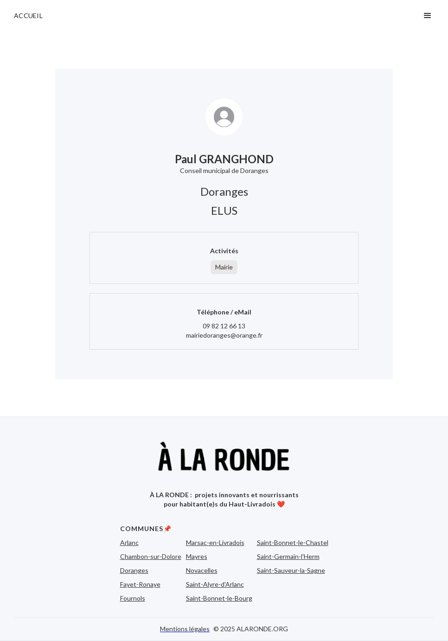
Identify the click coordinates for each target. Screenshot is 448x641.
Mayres (196, 556)
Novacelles (202, 570)
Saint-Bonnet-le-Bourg (219, 598)
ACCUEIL (28, 15)
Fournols (132, 598)
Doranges (134, 570)
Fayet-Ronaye (140, 584)
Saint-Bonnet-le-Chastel (292, 542)
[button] (427, 16)
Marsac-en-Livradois (215, 542)
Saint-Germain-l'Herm (288, 556)
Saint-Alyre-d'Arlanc (215, 584)
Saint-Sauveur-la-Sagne (291, 570)
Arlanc (129, 542)
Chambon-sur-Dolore (150, 556)
